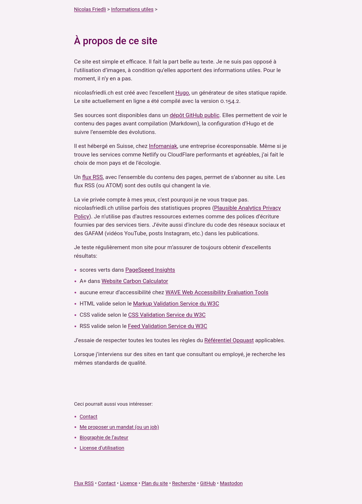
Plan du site (155, 483)
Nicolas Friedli (90, 9)
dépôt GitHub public (194, 115)
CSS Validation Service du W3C (167, 315)
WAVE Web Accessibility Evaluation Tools (216, 292)
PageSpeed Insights (150, 270)
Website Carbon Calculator (135, 281)
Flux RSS (84, 483)
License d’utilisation (102, 448)
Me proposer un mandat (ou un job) (119, 427)
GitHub (208, 483)
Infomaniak (163, 146)
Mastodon (231, 483)
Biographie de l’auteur (104, 437)
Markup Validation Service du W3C (176, 303)
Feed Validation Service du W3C (167, 326)
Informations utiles (132, 9)
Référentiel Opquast (229, 340)
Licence (128, 483)
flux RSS (92, 177)
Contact (88, 416)
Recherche (184, 483)
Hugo (182, 92)
